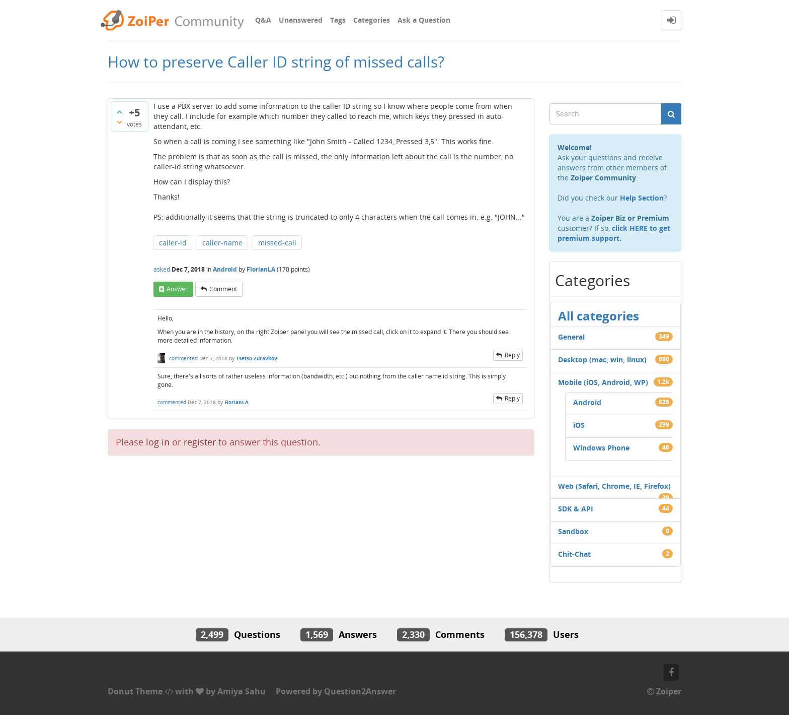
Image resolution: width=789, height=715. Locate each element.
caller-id (173, 242)
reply (512, 355)
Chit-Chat (574, 554)
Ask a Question (424, 20)
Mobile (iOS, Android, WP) (603, 382)
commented (183, 358)
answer (177, 289)
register (200, 442)
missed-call (277, 242)
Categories (371, 20)
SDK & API (575, 508)
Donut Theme (135, 691)
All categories (598, 315)
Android (225, 269)
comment (223, 289)
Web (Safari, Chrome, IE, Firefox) (614, 486)
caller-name (222, 242)
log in (158, 442)
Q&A (263, 20)
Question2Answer (360, 691)
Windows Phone (601, 447)
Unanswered (301, 20)
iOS (579, 425)
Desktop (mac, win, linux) (602, 359)
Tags (338, 20)
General (571, 337)
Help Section (642, 198)
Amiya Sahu (241, 691)
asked (161, 269)
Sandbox (573, 531)
